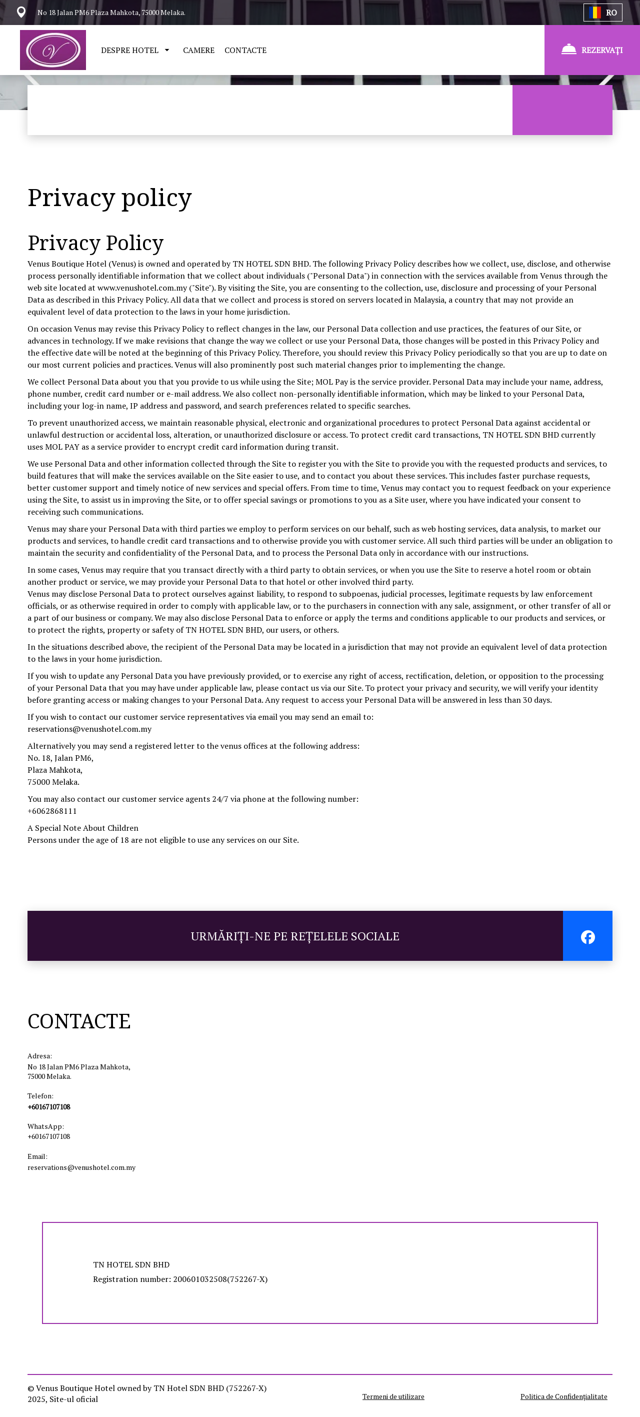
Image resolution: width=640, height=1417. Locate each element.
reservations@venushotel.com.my (90, 728)
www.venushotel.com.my (142, 287)
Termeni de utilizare (393, 1396)
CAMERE (198, 50)
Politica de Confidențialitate (564, 1396)
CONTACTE (245, 50)
